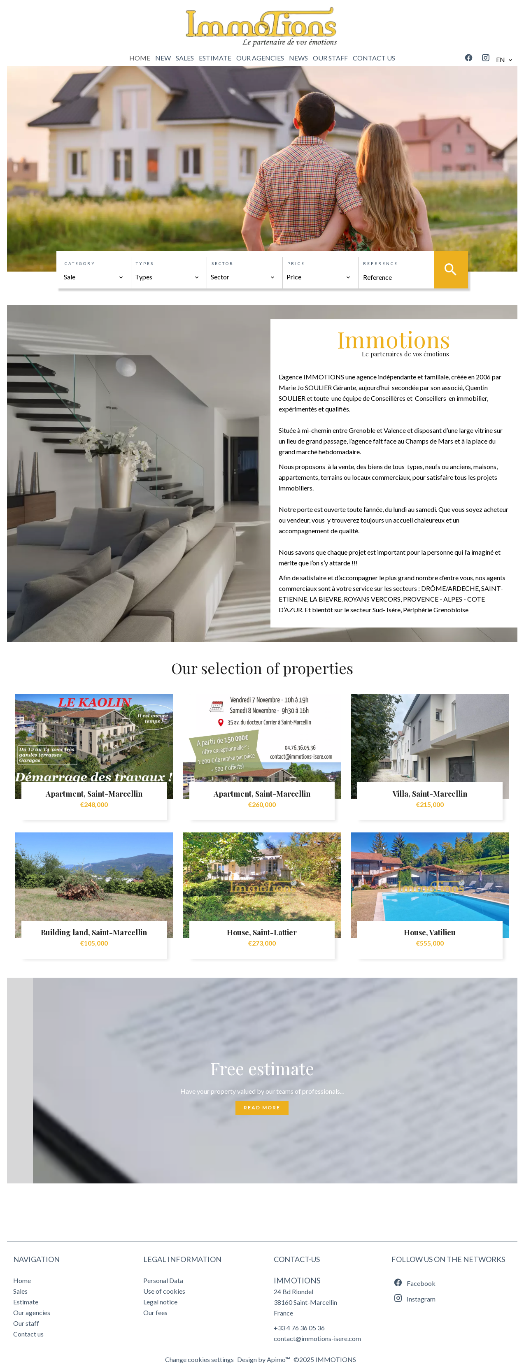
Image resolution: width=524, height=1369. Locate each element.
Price (296, 263)
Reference (380, 263)
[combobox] (94, 277)
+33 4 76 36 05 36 (299, 1328)
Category (80, 263)
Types (145, 263)
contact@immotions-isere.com (317, 1338)
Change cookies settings (199, 1359)
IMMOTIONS (297, 1280)
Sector (223, 263)
